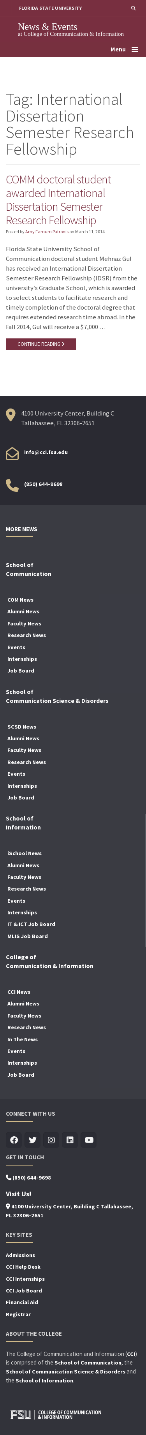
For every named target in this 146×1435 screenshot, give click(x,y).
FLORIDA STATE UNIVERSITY (50, 8)
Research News (26, 635)
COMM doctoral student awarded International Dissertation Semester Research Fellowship (58, 199)
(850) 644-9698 (43, 484)
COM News (20, 599)
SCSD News (21, 726)
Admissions (20, 1255)
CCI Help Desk (23, 1266)
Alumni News (23, 611)
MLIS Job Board (27, 936)
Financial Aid (22, 1302)
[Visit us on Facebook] (14, 1140)
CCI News (18, 991)
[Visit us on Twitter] (32, 1140)
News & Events (47, 26)
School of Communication (88, 1362)
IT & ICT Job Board (31, 924)
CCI (131, 1354)
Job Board (20, 670)
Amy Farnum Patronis (47, 231)
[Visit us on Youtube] (89, 1140)
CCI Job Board (24, 1290)
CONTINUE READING (41, 344)
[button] (133, 8)
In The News (22, 1039)
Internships (22, 658)
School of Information (44, 1380)
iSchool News (24, 853)
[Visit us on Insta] (51, 1140)
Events (16, 647)
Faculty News (24, 623)
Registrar (18, 1314)
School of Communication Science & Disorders (65, 1371)
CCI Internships (25, 1278)
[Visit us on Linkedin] (70, 1140)
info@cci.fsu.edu (46, 452)
